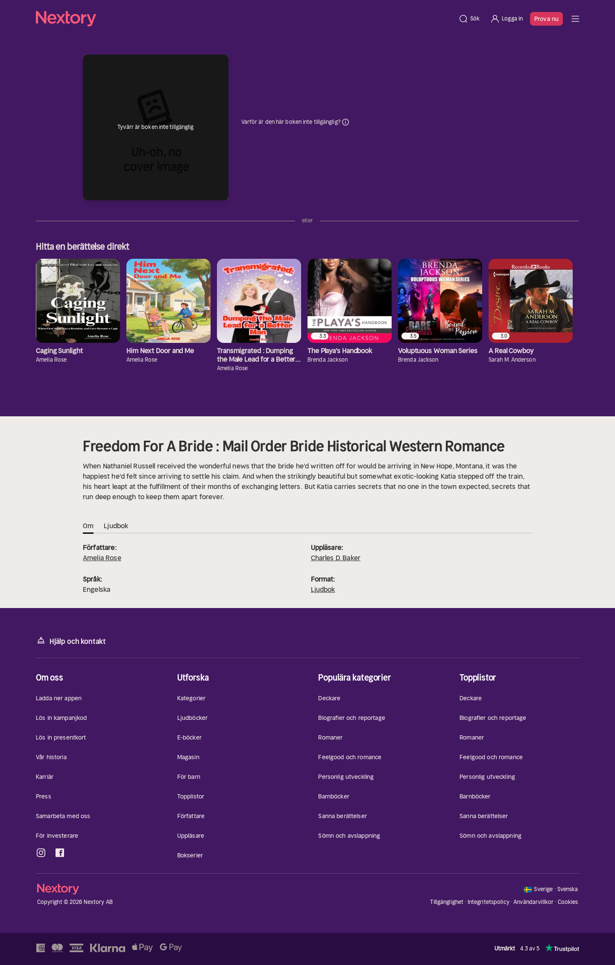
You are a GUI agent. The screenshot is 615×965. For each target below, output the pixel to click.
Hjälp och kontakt (71, 640)
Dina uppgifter (345, 122)
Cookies (568, 902)
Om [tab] (88, 525)
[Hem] (244, 18)
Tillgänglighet (446, 902)
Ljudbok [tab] (116, 525)
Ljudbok (323, 589)
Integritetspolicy (489, 902)
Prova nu (546, 19)
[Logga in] (506, 19)
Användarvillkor (533, 902)
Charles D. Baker (336, 557)
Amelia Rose (102, 557)
